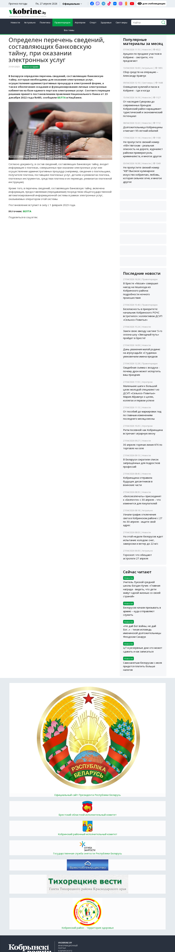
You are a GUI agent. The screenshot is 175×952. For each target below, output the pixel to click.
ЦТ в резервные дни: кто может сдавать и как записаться (142, 649)
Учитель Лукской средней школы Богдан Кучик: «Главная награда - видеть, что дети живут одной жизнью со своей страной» (141, 589)
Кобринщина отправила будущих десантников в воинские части (137, 481)
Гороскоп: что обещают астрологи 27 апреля (137, 556)
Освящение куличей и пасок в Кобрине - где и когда (141, 88)
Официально (71, 3)
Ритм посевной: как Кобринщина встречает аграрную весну (143, 431)
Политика (45, 22)
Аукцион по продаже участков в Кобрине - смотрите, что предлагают (142, 57)
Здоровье (106, 22)
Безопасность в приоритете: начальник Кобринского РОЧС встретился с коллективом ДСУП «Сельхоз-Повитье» (142, 314)
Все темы (69, 30)
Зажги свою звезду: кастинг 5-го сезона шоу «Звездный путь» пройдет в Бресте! (142, 334)
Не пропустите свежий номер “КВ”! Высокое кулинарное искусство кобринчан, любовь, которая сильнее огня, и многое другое (142, 174)
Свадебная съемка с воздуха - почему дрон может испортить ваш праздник (142, 371)
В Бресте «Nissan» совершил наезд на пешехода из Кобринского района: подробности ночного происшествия (140, 290)
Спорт (93, 22)
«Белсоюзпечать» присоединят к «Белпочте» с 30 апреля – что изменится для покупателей (142, 499)
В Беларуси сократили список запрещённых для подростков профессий (141, 463)
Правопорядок (63, 22)
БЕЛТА (61, 97)
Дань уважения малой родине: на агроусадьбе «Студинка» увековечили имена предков (141, 353)
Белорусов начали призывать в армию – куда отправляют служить (142, 611)
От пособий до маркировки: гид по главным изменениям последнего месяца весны (142, 415)
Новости (15, 22)
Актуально (30, 22)
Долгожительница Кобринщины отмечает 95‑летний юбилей (143, 128)
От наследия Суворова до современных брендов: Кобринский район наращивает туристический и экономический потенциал (142, 109)
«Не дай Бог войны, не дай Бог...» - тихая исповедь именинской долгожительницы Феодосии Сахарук (142, 631)
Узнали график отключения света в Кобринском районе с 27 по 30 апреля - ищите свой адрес (142, 520)
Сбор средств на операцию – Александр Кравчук (140, 73)
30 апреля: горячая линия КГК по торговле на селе (142, 446)
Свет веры (121, 22)
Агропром (80, 22)
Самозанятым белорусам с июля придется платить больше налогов (142, 666)
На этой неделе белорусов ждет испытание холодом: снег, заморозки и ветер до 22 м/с (143, 540)
